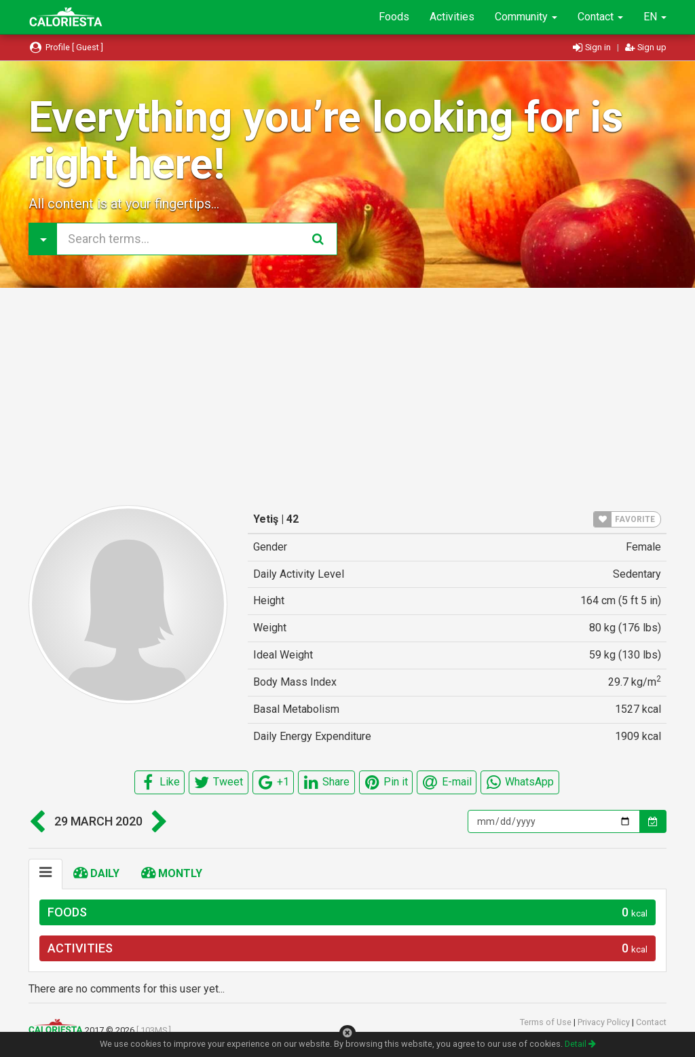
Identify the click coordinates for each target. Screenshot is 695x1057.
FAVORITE (624, 519)
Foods (394, 16)
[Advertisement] (347, 396)
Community (526, 16)
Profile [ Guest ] (66, 47)
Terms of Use (547, 1022)
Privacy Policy (605, 1022)
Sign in (593, 47)
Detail (580, 1044)
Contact (600, 16)
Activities (452, 16)
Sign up (645, 47)
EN (654, 16)
